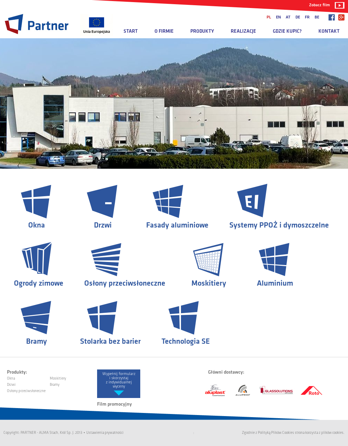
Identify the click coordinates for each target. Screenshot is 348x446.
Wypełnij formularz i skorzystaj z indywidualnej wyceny (118, 380)
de (297, 17)
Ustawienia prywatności (105, 433)
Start (131, 31)
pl (269, 17)
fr (307, 17)
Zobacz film (319, 5)
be (317, 17)
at (288, 17)
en (278, 17)
